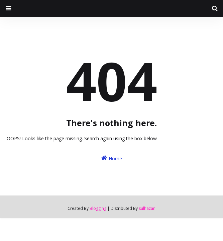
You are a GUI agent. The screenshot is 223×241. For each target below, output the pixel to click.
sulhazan (147, 208)
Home (111, 158)
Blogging (98, 208)
